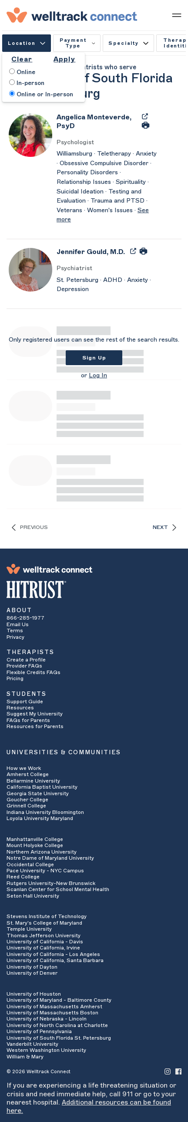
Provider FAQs (24, 665)
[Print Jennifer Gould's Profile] (143, 250)
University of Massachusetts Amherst (54, 1006)
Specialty (128, 43)
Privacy (15, 637)
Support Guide (25, 701)
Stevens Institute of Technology (47, 916)
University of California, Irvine (43, 947)
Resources (20, 707)
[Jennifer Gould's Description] (107, 285)
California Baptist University (42, 787)
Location (26, 43)
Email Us (18, 624)
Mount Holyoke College (35, 845)
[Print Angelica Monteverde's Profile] (145, 124)
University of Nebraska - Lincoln (47, 1018)
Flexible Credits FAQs (33, 672)
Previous (30, 527)
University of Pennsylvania (39, 1031)
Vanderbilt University (32, 1044)
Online (22, 71)
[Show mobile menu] (176, 14)
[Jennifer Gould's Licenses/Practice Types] (107, 268)
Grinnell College (26, 805)
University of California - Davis (45, 941)
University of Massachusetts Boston (52, 1012)
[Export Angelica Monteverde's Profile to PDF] (145, 115)
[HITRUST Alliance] (94, 589)
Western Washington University (46, 1050)
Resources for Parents (35, 726)
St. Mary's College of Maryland (44, 922)
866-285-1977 (25, 617)
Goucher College (27, 799)
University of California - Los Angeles (53, 954)
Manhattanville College (35, 839)
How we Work (24, 768)
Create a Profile (26, 659)
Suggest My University (35, 713)
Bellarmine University (33, 780)
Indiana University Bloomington (45, 812)
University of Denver (32, 973)
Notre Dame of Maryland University (50, 858)
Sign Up (94, 357)
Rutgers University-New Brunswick (51, 883)
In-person (26, 82)
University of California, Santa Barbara (55, 960)
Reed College (23, 876)
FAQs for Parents (28, 720)
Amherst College (28, 774)
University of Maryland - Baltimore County (59, 1000)
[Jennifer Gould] (91, 254)
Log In (98, 376)
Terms (15, 630)
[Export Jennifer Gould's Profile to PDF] (134, 250)
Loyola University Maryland (40, 818)
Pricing (15, 678)
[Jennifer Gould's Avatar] (30, 269)
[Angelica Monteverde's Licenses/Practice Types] (107, 142)
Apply (64, 59)
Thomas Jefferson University (44, 935)
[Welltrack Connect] (72, 15)
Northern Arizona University (42, 851)
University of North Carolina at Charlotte (57, 1025)
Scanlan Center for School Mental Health (58, 889)
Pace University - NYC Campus (45, 870)
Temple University (29, 929)
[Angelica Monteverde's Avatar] (30, 134)
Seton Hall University (33, 895)
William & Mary (25, 1056)
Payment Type (77, 43)
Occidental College (30, 864)
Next (164, 527)
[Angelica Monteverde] (97, 124)
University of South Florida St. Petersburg (59, 1038)
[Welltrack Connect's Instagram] (167, 1071)
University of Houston (34, 994)
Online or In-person (41, 94)
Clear (21, 59)
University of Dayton (32, 966)
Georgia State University (38, 793)
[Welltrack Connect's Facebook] (178, 1071)
